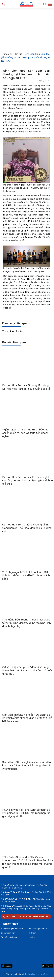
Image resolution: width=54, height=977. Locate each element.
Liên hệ (31, 937)
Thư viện (32, 933)
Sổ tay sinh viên (8, 933)
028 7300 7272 (24, 916)
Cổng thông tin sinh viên (12, 929)
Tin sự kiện (8, 331)
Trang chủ (6, 54)
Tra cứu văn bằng (9, 937)
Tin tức (18, 54)
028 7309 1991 (41, 916)
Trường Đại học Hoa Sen (36, 974)
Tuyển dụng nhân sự (37, 929)
